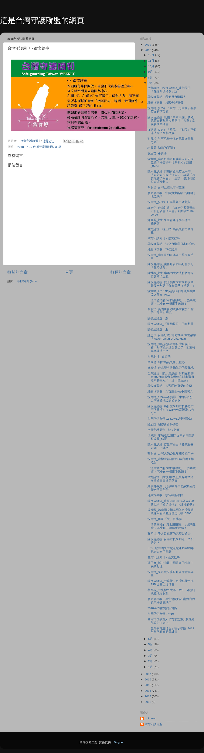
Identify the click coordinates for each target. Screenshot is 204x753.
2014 (148, 690)
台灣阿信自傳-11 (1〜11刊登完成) (169, 418)
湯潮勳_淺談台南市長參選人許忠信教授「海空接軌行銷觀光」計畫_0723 (170, 162)
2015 (148, 685)
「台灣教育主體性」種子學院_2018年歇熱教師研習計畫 (170, 630)
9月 (150, 71)
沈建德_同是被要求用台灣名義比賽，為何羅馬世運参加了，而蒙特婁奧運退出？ (171, 348)
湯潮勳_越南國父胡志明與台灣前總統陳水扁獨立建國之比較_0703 (170, 511)
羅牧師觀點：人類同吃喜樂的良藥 (169, 385)
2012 (148, 701)
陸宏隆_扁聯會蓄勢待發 (163, 424)
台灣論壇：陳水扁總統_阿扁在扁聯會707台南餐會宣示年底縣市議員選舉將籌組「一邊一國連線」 (170, 377)
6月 (150, 638)
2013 (148, 696)
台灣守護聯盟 (153, 724)
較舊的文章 (120, 272)
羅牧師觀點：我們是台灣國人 (166, 97)
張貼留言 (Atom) (27, 281)
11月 (151, 60)
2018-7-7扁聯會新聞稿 (162, 608)
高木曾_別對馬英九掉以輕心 (166, 362)
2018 (148, 50)
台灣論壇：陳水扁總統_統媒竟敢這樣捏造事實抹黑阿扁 (170, 479)
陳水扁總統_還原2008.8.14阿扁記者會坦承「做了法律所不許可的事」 (171, 502)
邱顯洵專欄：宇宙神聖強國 (165, 495)
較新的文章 (17, 272)
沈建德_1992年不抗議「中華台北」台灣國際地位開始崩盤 (170, 399)
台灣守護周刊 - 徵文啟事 (163, 238)
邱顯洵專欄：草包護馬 (162, 249)
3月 (150, 655)
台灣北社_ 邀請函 (159, 356)
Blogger (119, 742)
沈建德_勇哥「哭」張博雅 (164, 519)
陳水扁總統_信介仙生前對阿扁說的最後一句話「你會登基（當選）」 (171, 284)
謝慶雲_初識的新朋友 (161, 147)
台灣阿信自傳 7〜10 (160, 613)
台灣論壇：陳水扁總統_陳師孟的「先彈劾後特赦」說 (169, 89)
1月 (150, 667)
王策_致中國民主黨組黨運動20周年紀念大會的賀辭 (170, 550)
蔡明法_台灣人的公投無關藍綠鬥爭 (170, 453)
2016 (148, 679)
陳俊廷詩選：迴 (157, 329)
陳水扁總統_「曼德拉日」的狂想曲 (170, 324)
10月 (151, 66)
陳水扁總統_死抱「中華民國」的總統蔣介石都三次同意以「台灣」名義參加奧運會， (171, 121)
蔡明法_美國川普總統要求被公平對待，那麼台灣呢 (170, 311)
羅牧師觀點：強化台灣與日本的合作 (171, 244)
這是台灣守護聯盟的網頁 (42, 20)
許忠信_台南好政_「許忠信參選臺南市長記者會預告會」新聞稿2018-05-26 (171, 211)
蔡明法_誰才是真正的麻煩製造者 (169, 533)
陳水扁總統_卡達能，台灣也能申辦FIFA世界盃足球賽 (170, 582)
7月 (150, 83)
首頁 (69, 272)
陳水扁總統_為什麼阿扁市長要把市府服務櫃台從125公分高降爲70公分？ (170, 410)
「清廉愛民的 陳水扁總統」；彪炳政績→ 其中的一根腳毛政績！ (171, 302)
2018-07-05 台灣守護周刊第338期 (39, 147)
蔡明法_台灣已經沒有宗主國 (166, 187)
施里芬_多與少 (157, 153)
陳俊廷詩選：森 (157, 318)
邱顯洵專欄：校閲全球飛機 (165, 102)
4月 (150, 650)
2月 (150, 661)
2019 (148, 44)
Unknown (150, 718)
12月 (151, 55)
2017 (148, 674)
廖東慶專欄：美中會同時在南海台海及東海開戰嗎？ (171, 600)
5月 (150, 644)
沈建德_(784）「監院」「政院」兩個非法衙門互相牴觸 (172, 131)
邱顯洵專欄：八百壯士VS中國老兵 (170, 391)
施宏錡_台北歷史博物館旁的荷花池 (170, 367)
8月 (150, 77)
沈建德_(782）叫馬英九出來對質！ (170, 202)
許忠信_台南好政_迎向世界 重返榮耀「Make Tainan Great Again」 (171, 337)
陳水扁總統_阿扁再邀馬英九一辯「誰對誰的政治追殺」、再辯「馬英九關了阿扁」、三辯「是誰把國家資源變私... (171, 177)
